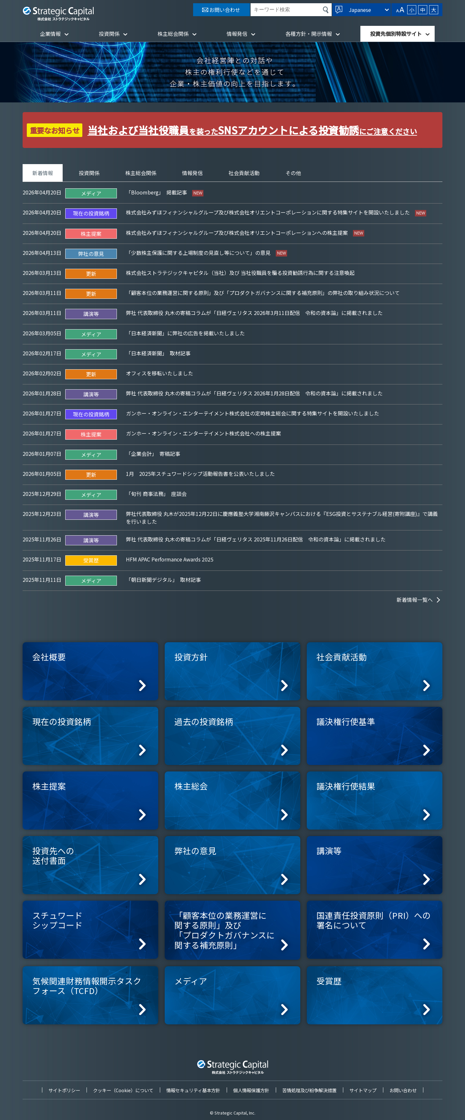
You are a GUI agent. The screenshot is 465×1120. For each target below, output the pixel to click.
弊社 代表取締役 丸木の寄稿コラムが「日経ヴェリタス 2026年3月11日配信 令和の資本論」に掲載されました (254, 313)
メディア (190, 981)
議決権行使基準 (345, 721)
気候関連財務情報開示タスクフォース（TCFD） (86, 986)
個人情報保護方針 (251, 1090)
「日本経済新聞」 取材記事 (158, 353)
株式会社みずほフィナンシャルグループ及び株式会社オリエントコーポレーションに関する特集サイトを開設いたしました (268, 212)
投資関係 (109, 33)
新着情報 (42, 173)
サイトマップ (363, 1090)
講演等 (329, 850)
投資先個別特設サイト (396, 33)
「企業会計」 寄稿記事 (153, 453)
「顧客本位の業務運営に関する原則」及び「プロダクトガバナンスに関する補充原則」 (224, 930)
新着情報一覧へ (415, 599)
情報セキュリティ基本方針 (193, 1090)
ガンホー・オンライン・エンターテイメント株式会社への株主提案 (203, 433)
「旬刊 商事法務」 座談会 (156, 493)
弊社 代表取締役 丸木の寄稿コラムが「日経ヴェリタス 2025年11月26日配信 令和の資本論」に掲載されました (256, 539)
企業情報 (50, 33)
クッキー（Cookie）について (123, 1090)
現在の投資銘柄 (61, 721)
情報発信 (237, 33)
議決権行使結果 (345, 786)
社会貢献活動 (244, 173)
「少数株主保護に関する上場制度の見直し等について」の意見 (199, 252)
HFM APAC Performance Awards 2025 (169, 559)
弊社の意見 (195, 850)
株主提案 (49, 786)
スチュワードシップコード (57, 920)
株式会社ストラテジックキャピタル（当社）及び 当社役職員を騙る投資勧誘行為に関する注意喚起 (240, 273)
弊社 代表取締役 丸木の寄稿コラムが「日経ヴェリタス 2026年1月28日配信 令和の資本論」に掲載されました (254, 393)
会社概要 (49, 657)
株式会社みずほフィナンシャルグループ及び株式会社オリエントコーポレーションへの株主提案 (237, 232)
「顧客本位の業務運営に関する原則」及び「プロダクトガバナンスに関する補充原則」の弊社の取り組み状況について (263, 293)
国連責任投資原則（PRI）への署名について (373, 920)
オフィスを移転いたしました (159, 373)
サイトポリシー (64, 1090)
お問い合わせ (403, 1090)
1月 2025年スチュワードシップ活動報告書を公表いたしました (200, 473)
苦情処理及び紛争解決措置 (309, 1090)
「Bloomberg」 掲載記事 (157, 192)
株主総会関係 (173, 33)
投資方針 (191, 657)
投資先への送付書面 (53, 855)
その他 (293, 173)
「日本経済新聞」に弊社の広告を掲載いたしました (185, 333)
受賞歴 (329, 981)
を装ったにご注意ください (252, 131)
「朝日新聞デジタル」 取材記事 (163, 579)
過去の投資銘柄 (203, 721)
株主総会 (191, 786)
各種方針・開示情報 (308, 33)
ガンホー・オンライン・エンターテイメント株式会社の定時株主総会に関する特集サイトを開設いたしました (252, 413)
